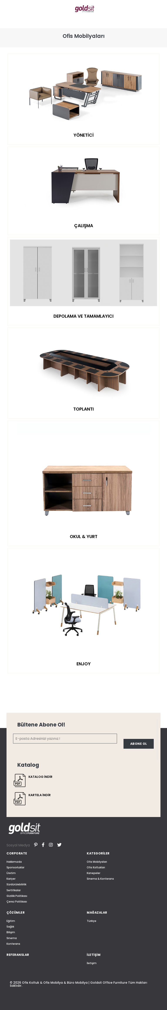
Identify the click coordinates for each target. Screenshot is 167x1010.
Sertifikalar (14, 890)
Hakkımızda (14, 862)
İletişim (92, 963)
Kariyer (11, 879)
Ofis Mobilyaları (97, 862)
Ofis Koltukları (96, 867)
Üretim (11, 873)
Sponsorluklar (15, 867)
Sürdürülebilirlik (16, 884)
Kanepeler (93, 873)
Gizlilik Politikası (17, 896)
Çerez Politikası (17, 901)
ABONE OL (138, 744)
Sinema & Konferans (100, 879)
